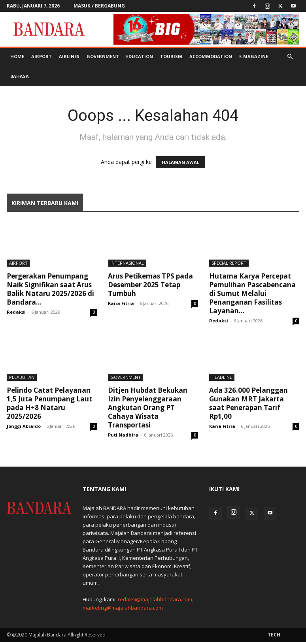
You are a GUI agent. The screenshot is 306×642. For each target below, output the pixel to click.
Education (139, 56)
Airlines (69, 56)
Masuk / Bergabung (99, 5)
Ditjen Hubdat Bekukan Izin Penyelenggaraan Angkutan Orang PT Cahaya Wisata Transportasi (147, 407)
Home (17, 56)
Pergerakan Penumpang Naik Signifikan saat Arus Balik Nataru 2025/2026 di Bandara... (50, 289)
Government (103, 56)
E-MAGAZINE (253, 56)
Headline (222, 377)
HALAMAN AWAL (180, 162)
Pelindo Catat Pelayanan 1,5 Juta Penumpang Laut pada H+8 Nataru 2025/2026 (49, 403)
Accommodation (210, 56)
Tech (274, 634)
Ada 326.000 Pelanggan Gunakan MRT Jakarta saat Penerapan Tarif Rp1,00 (248, 403)
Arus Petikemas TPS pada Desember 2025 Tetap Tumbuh (150, 284)
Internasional (127, 263)
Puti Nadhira (123, 435)
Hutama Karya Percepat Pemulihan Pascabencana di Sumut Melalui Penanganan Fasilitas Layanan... (252, 293)
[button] (289, 56)
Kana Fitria (121, 303)
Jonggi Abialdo (24, 426)
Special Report (229, 263)
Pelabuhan (21, 377)
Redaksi (16, 312)
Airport (41, 56)
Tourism (171, 56)
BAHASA (19, 76)
